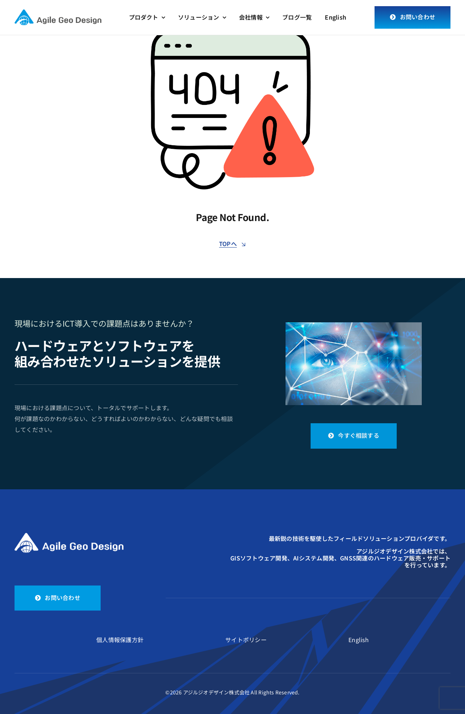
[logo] (58, 13)
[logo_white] (69, 535)
